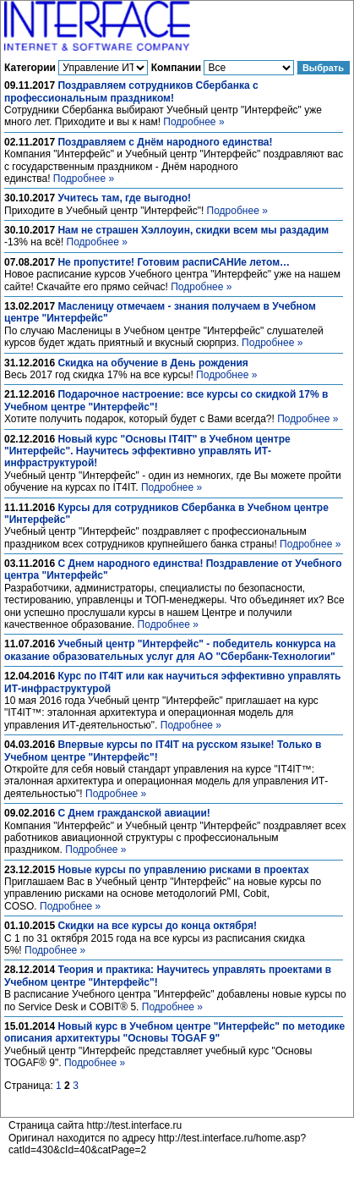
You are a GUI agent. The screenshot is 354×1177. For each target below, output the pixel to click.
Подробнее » (193, 122)
